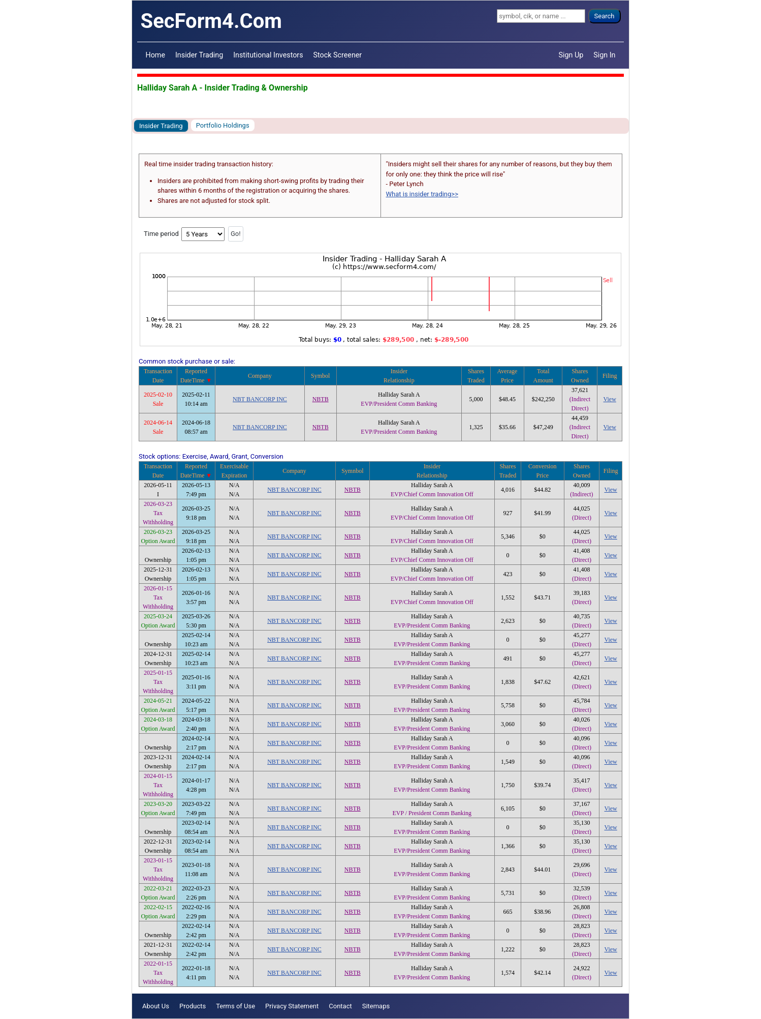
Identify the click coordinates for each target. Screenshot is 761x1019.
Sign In (604, 55)
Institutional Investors (268, 55)
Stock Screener (337, 55)
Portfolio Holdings (222, 125)
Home (155, 55)
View (610, 399)
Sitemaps (376, 1006)
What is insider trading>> (422, 194)
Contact (340, 1006)
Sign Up (571, 55)
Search (604, 16)
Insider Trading (199, 55)
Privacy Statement (292, 1006)
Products (192, 1006)
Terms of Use (235, 1006)
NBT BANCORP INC (260, 399)
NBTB (320, 399)
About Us (155, 1006)
